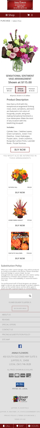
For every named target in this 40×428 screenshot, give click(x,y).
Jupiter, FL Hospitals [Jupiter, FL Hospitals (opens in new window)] (20, 408)
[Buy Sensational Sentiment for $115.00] (20, 149)
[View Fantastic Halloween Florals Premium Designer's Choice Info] (20, 241)
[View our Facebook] (20, 347)
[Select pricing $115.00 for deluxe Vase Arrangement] (21, 90)
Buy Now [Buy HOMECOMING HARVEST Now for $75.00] (20, 225)
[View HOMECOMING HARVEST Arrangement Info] (20, 208)
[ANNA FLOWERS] (20, 9)
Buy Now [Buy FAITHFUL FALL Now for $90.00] (20, 192)
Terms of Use (20, 419)
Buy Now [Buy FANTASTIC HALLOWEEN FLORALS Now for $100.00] (20, 258)
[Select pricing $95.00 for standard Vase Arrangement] (9, 90)
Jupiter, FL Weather (8, 412)
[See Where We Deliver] (20, 308)
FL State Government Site (29, 412)
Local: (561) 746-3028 (20, 364)
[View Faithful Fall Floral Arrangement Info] (20, 175)
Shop (10, 15)
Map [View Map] (20, 425)
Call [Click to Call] (6, 425)
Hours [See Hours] (33, 425)
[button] (20, 385)
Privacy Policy (10, 415)
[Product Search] (20, 295)
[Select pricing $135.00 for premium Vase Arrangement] (31, 90)
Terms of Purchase (26, 415)
